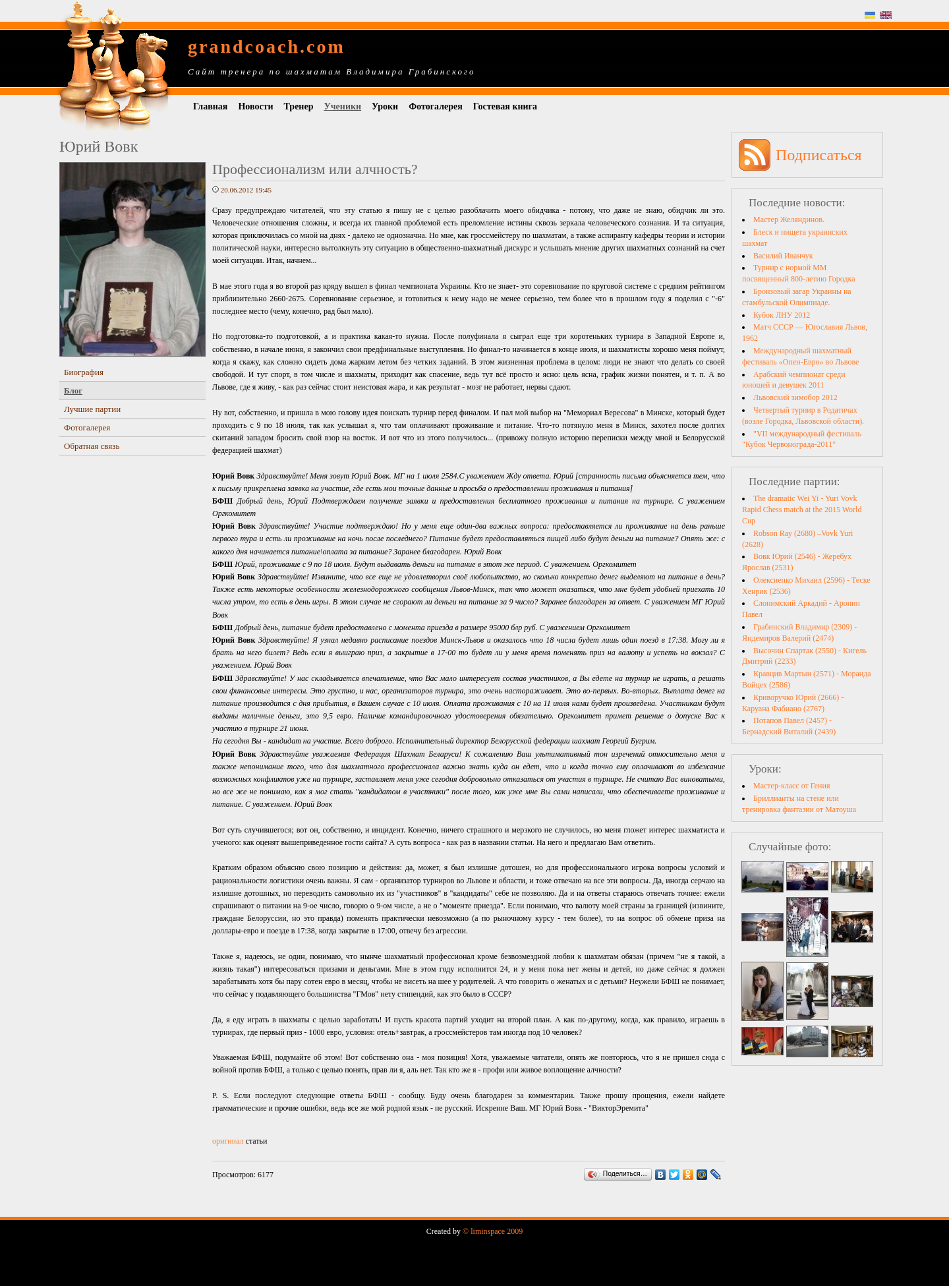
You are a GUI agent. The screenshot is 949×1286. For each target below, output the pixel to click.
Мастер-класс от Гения (791, 785)
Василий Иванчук (783, 255)
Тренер (299, 106)
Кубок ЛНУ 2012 (781, 315)
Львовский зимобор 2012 (795, 397)
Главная (210, 106)
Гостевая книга (505, 106)
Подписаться (819, 154)
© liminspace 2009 (493, 1231)
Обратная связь (91, 446)
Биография (83, 372)
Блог (73, 390)
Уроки (385, 106)
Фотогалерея (436, 106)
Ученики (342, 106)
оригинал (228, 1141)
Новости (255, 106)
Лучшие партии (92, 409)
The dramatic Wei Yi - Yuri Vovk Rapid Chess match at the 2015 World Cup (801, 509)
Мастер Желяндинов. (788, 219)
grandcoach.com (266, 46)
